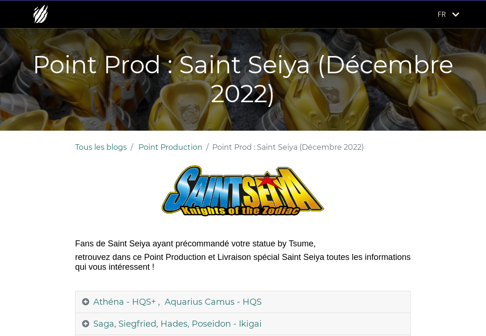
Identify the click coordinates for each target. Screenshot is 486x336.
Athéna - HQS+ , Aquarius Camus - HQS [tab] (177, 302)
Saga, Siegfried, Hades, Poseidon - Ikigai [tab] (177, 324)
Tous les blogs (101, 147)
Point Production (170, 147)
